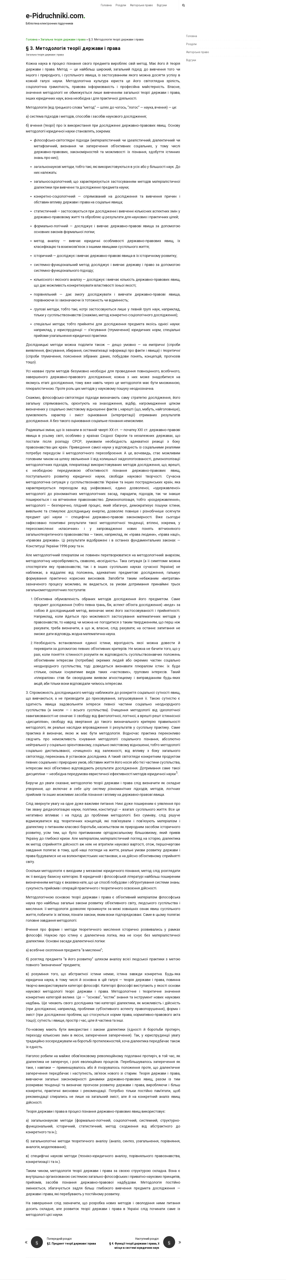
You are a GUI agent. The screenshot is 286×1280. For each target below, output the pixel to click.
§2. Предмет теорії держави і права (71, 1243)
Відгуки (162, 5)
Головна (106, 5)
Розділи (121, 5)
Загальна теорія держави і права (63, 39)
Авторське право (141, 5)
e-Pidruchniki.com (55, 16)
